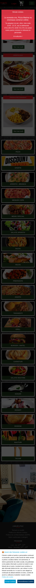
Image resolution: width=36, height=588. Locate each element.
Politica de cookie (7, 577)
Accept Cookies (10, 581)
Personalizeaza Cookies (25, 581)
